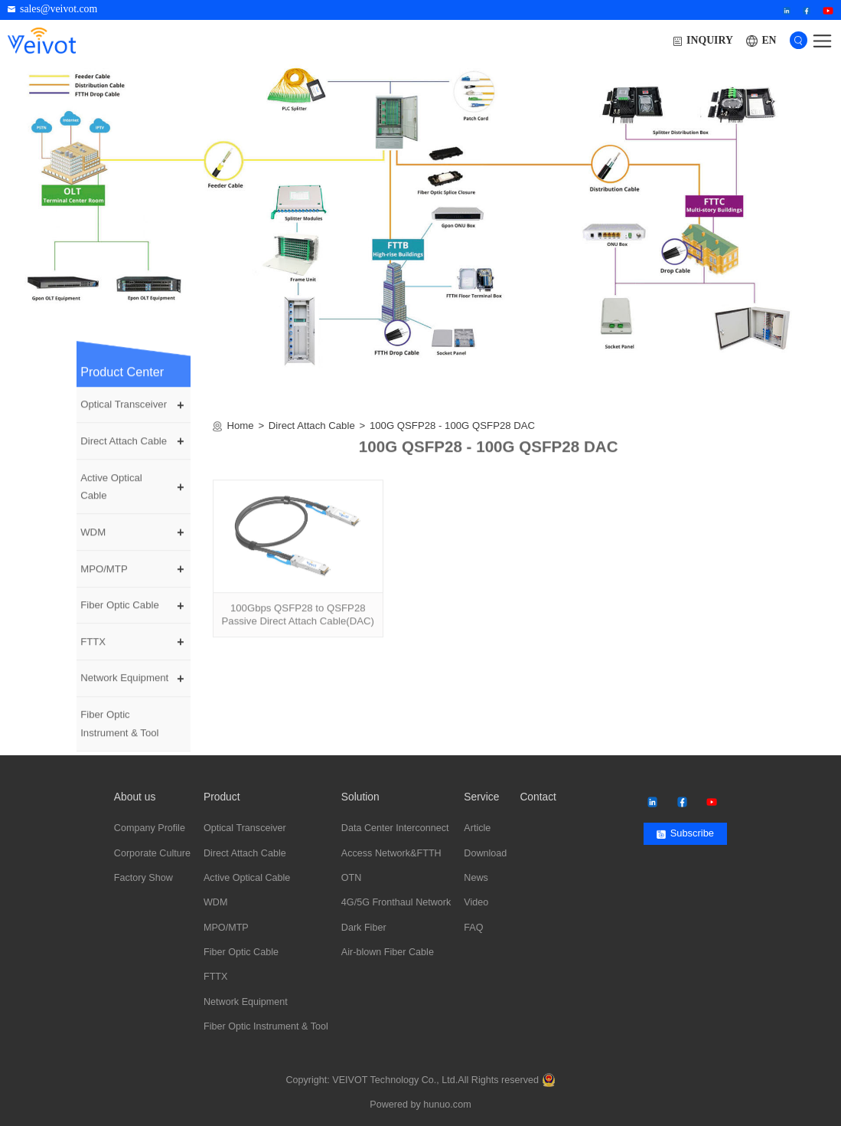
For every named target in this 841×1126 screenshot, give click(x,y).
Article (477, 828)
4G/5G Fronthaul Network (396, 902)
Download (485, 853)
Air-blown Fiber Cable (387, 952)
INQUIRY (703, 40)
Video (476, 902)
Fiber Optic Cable (119, 612)
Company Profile (149, 828)
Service (481, 797)
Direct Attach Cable (123, 448)
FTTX (93, 649)
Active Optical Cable (111, 494)
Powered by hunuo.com (420, 1104)
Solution (360, 797)
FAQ (473, 927)
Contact (538, 797)
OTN (351, 877)
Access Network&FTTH (391, 853)
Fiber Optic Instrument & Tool (119, 731)
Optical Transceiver (123, 411)
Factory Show (143, 877)
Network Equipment (124, 686)
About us (134, 797)
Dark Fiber (363, 927)
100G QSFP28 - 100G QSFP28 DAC (452, 433)
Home (240, 433)
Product (222, 797)
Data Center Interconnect (395, 828)
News (476, 877)
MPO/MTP (104, 576)
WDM (93, 539)
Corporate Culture (152, 853)
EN (768, 40)
